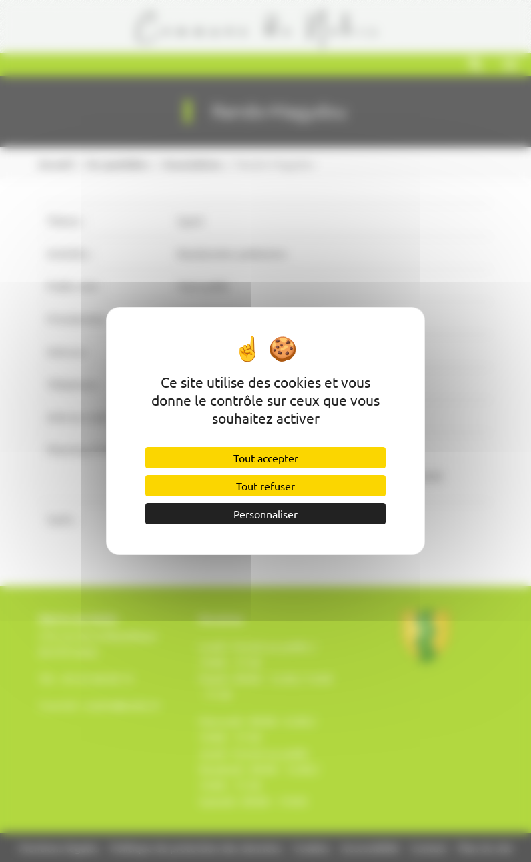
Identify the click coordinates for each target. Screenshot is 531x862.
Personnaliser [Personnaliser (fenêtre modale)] (265, 513)
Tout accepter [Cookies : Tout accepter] (265, 457)
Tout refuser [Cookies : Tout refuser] (265, 485)
